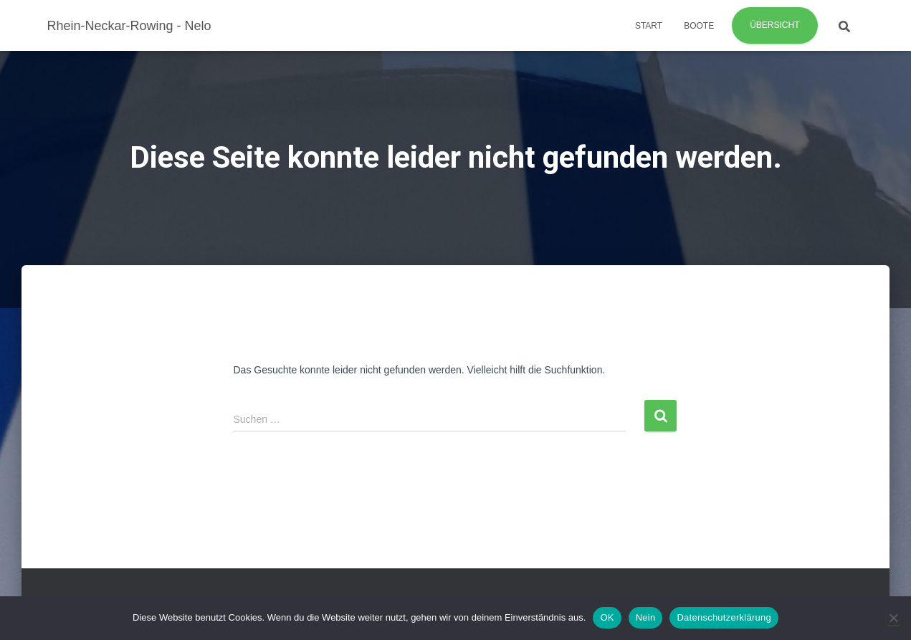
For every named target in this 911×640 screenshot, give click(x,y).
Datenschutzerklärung (724, 617)
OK (607, 617)
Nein (646, 617)
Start (648, 26)
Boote (699, 26)
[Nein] (893, 618)
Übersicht (774, 25)
